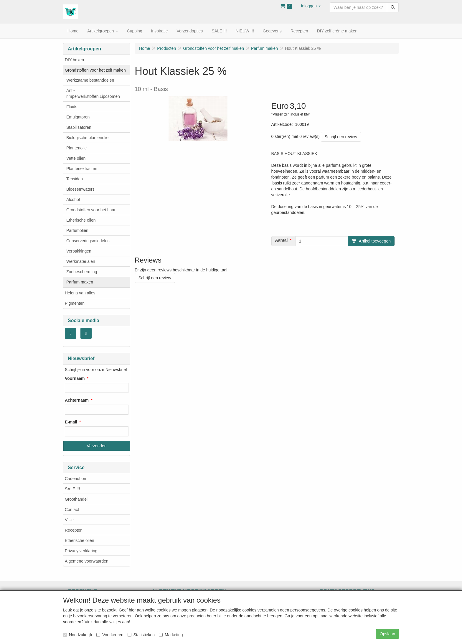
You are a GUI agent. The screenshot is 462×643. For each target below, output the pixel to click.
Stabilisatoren (78, 127)
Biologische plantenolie (87, 137)
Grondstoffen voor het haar (91, 209)
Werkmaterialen (80, 261)
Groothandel (76, 499)
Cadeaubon (75, 478)
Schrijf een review (341, 136)
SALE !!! (72, 489)
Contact (72, 509)
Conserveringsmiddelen (88, 240)
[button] (310, 6)
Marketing (171, 634)
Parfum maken (79, 282)
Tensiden (74, 179)
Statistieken (141, 634)
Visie (69, 519)
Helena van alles (80, 293)
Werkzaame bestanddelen (90, 80)
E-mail (71, 422)
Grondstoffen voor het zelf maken (95, 70)
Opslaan (387, 634)
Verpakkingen (78, 251)
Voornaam (75, 378)
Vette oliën (75, 158)
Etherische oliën (81, 220)
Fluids (71, 106)
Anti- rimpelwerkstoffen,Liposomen (93, 93)
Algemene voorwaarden (86, 561)
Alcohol (73, 199)
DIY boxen (74, 59)
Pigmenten (75, 303)
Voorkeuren (109, 634)
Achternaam (77, 400)
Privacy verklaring (81, 550)
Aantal (281, 240)
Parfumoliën (77, 230)
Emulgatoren (78, 117)
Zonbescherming (81, 271)
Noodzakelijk (77, 634)
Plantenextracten (81, 168)
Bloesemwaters (80, 189)
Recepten (73, 530)
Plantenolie (76, 148)
